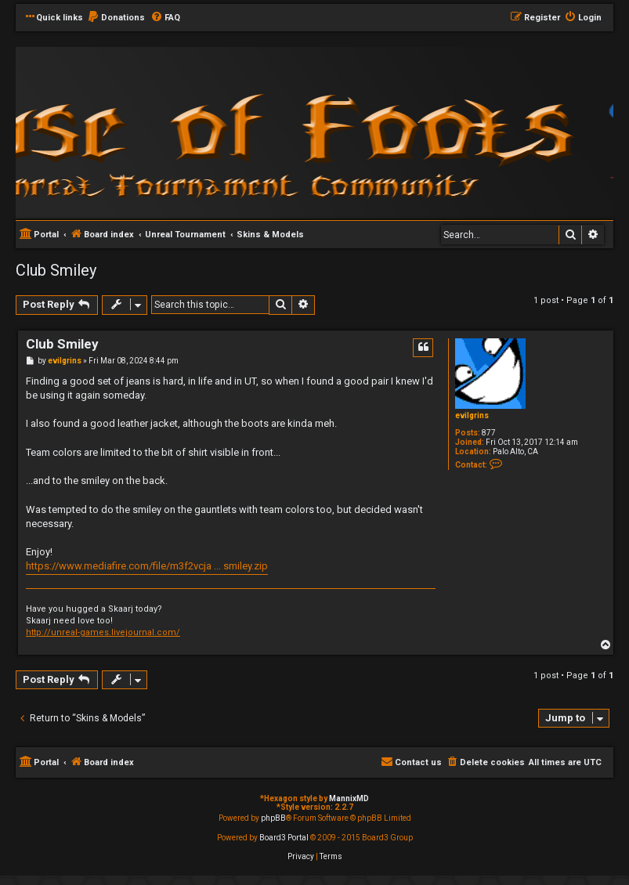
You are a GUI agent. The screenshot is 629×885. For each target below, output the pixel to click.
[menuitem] (116, 18)
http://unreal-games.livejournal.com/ (103, 632)
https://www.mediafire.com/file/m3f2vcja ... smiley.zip (147, 566)
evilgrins (472, 415)
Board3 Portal (284, 837)
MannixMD (349, 798)
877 (489, 432)
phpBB (273, 818)
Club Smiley (56, 270)
